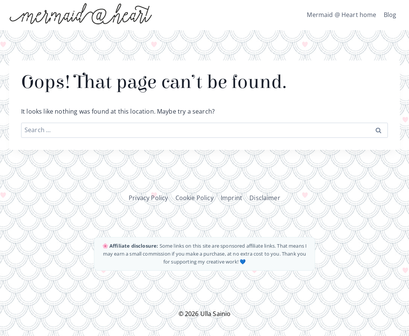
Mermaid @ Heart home (341, 15)
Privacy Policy (148, 198)
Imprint (231, 198)
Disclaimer (264, 198)
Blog (390, 15)
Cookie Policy (194, 198)
